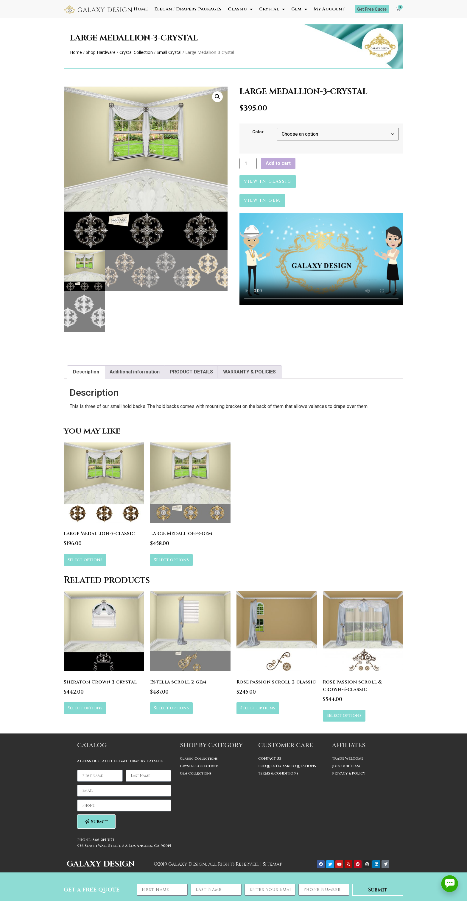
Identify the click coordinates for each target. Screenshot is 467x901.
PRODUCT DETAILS (191, 372)
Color (258, 132)
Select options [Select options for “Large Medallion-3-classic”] (85, 560)
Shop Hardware (101, 52)
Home (141, 9)
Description (86, 372)
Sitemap (272, 864)
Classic (240, 9)
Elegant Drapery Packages (187, 9)
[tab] (86, 371)
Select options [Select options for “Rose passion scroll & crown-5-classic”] (344, 715)
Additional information (135, 372)
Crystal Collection (136, 52)
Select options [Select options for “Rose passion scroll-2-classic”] (257, 708)
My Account (329, 9)
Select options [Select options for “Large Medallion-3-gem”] (171, 560)
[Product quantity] (248, 163)
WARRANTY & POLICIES (249, 372)
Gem (299, 9)
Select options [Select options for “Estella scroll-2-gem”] (171, 708)
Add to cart (278, 163)
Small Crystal (169, 52)
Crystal (272, 9)
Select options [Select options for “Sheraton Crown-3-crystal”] (85, 708)
